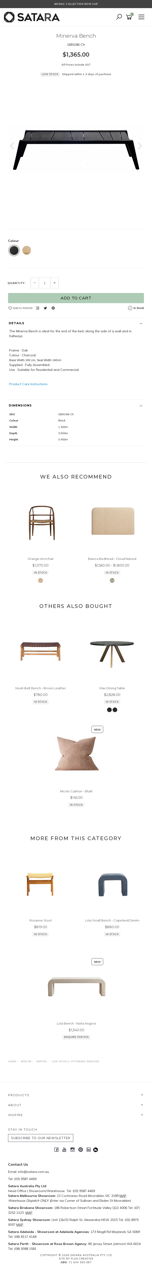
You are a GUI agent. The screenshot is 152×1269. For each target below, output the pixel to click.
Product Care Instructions (28, 384)
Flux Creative (82, 1258)
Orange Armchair (41, 559)
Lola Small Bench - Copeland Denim (112, 920)
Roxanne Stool (40, 920)
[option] (76, 149)
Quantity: (17, 283)
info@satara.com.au (33, 1172)
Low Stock (50, 74)
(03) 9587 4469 (25, 1179)
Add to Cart (76, 298)
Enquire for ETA (76, 1037)
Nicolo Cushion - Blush (76, 791)
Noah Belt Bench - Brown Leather (40, 688)
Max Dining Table (112, 688)
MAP (123, 1196)
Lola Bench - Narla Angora (76, 1023)
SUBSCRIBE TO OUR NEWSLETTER (40, 1138)
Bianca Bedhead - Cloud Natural (112, 559)
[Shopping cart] (129, 17)
